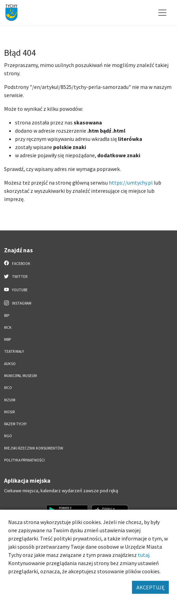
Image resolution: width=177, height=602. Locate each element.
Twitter (15, 276)
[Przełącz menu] (162, 13)
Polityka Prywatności (24, 460)
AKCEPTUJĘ (150, 587)
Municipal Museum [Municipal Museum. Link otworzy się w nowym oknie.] (20, 375)
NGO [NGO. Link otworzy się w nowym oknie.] (8, 435)
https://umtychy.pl (131, 182)
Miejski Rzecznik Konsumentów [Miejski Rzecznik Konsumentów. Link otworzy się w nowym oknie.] (33, 448)
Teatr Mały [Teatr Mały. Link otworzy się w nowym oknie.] (14, 351)
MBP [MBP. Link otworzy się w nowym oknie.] (7, 339)
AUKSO (10, 363)
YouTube (16, 289)
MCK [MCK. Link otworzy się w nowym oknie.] (8, 327)
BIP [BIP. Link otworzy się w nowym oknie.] (6, 315)
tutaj (143, 554)
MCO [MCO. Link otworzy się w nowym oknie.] (8, 387)
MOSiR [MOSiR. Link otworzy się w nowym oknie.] (9, 412)
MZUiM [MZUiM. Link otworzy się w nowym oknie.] (9, 400)
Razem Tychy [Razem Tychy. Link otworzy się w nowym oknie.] (15, 424)
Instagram (17, 303)
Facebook (17, 263)
